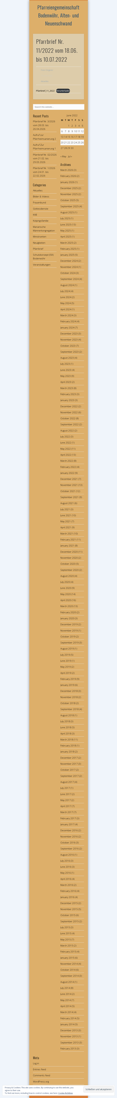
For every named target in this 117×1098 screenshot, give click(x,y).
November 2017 (69, 763)
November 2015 (69, 909)
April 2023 (65, 381)
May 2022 (65, 448)
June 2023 (65, 369)
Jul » (70, 156)
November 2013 (69, 1036)
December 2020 (69, 551)
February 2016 (68, 890)
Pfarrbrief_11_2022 (45, 90)
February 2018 (68, 745)
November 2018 (69, 697)
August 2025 (67, 212)
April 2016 (65, 878)
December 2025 (69, 188)
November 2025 (69, 194)
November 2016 (69, 836)
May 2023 (65, 375)
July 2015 (65, 927)
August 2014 (67, 981)
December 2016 (69, 830)
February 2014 (68, 1018)
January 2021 (67, 545)
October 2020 (67, 563)
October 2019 (67, 636)
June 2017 (65, 794)
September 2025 (69, 206)
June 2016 (65, 866)
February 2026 (68, 175)
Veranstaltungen (41, 264)
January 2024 (67, 327)
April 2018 (65, 733)
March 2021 (66, 533)
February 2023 (68, 394)
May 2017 (65, 800)
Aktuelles (44, 81)
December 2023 (69, 333)
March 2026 (66, 169)
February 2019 (68, 678)
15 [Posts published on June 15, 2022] (68, 136)
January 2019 (67, 684)
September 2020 (69, 569)
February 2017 (68, 818)
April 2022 (65, 454)
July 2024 (65, 291)
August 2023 (67, 357)
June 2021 (65, 515)
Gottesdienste (40, 208)
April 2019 (65, 672)
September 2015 (69, 921)
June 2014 (65, 993)
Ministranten (39, 236)
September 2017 (69, 775)
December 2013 (69, 1030)
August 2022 (67, 430)
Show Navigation (76, 27)
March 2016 (66, 884)
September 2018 (69, 709)
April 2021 (65, 527)
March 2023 (66, 388)
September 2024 (69, 278)
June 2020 (65, 587)
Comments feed (41, 1075)
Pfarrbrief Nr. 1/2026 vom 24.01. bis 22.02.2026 (44, 172)
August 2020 (67, 575)
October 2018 (67, 703)
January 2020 (67, 618)
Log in (36, 1063)
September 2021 (69, 497)
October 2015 (67, 915)
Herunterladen (63, 90)
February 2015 (68, 951)
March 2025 (66, 242)
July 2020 (65, 581)
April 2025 (65, 236)
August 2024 (67, 285)
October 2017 (67, 769)
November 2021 (69, 484)
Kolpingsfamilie (40, 220)
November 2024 (69, 266)
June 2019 (65, 660)
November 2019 (69, 630)
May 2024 (65, 303)
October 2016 (67, 842)
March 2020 (66, 606)
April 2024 (65, 309)
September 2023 (69, 351)
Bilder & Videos (41, 196)
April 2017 (65, 806)
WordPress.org (41, 1081)
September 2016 (69, 848)
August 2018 (67, 715)
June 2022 (65, 442)
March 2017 (66, 812)
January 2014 (67, 1024)
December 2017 (69, 757)
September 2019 (69, 642)
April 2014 (65, 1006)
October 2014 (67, 969)
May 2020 (65, 594)
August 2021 (67, 503)
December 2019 (69, 624)
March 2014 (66, 1012)
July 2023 (65, 363)
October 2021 (67, 491)
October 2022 (67, 418)
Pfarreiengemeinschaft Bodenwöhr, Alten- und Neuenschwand (58, 15)
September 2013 (69, 1042)
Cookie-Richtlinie (65, 1093)
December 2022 (69, 406)
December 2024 (69, 260)
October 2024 (67, 272)
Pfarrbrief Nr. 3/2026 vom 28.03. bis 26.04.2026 (44, 125)
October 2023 (67, 345)
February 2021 (68, 539)
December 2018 (69, 690)
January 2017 (67, 824)
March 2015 (66, 945)
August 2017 (67, 781)
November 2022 (69, 412)
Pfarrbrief (38, 248)
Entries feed (39, 1069)
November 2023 (69, 339)
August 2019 (67, 648)
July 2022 (65, 436)
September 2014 (69, 975)
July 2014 (65, 987)
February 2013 (68, 1048)
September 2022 (69, 424)
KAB (35, 214)
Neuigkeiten (39, 242)
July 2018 (65, 721)
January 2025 (67, 254)
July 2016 (65, 860)
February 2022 (68, 466)
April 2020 (65, 600)
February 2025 (68, 248)
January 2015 (67, 957)
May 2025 (65, 230)
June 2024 (65, 297)
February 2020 (68, 612)
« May (63, 156)
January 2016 (67, 897)
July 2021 (65, 509)
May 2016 (65, 872)
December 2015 (69, 903)
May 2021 (65, 521)
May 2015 (65, 939)
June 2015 (65, 933)
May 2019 (65, 666)
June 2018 (65, 727)
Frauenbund (39, 202)
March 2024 (66, 315)
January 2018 (67, 751)
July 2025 (65, 218)
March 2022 (66, 460)
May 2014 (65, 1000)
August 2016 (67, 854)
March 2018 (66, 739)
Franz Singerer (47, 70)
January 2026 (67, 182)
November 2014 (69, 963)
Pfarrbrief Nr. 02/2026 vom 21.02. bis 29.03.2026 (45, 158)
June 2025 (65, 224)
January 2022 (67, 472)
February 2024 (68, 321)
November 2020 (69, 557)
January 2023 (67, 400)
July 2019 (65, 654)
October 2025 (67, 200)
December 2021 (69, 478)
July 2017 (65, 787)
